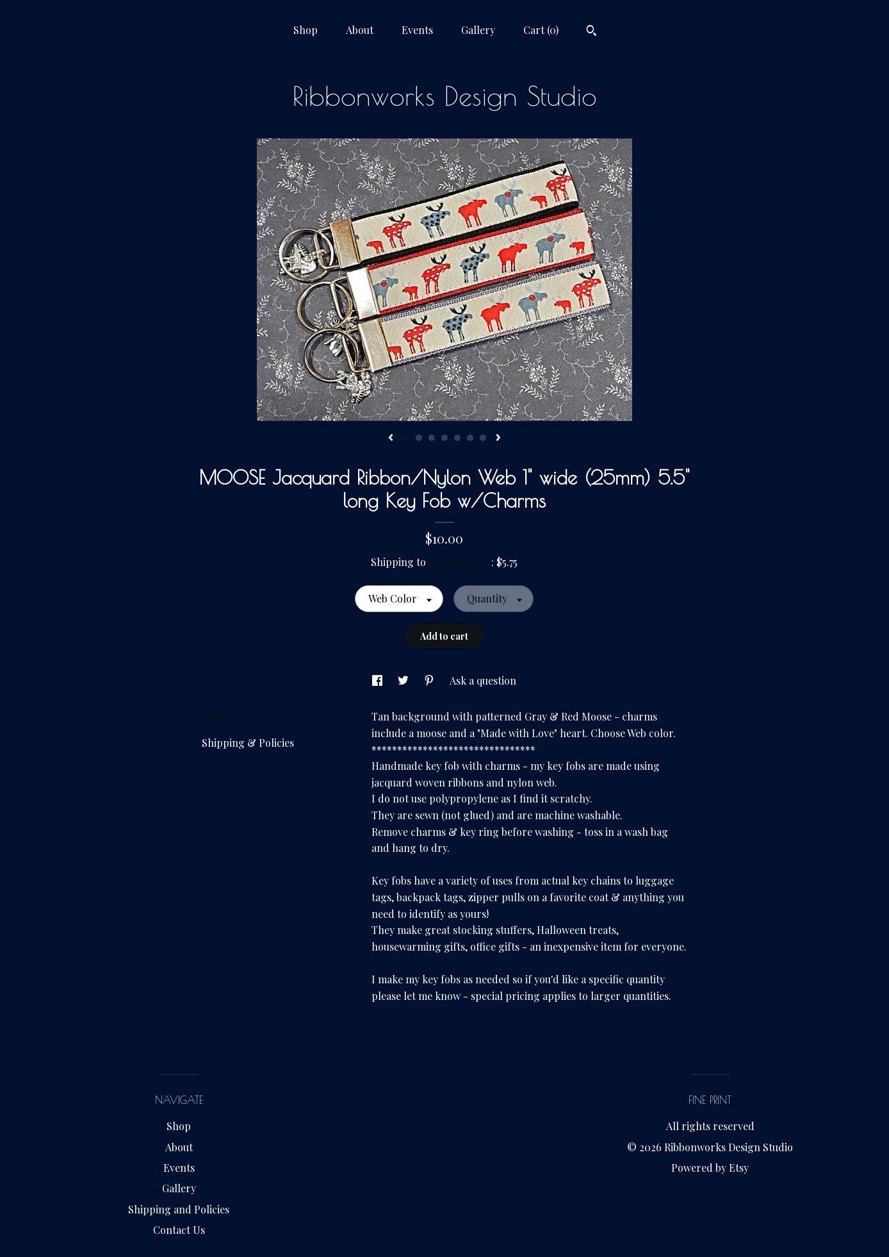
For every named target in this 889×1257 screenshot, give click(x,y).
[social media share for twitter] (404, 680)
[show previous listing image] (390, 438)
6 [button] (470, 438)
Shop (305, 30)
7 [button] (483, 438)
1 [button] (406, 438)
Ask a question (483, 680)
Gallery (478, 30)
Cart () (541, 30)
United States (459, 562)
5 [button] (457, 438)
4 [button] (444, 438)
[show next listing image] (498, 438)
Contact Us (179, 1229)
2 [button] (419, 438)
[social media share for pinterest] (430, 680)
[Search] (591, 32)
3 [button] (431, 438)
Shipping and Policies (178, 1209)
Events (417, 30)
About (359, 30)
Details (223, 715)
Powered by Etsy (710, 1167)
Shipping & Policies (248, 742)
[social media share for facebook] (378, 680)
